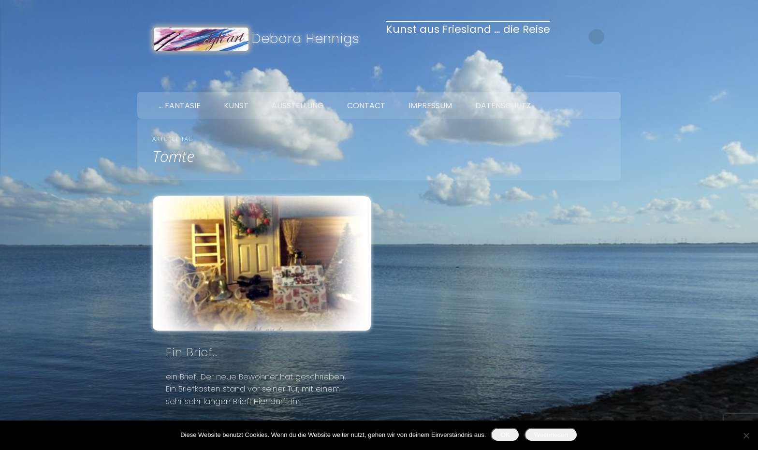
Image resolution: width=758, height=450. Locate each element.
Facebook (569, 81)
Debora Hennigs (306, 38)
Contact (366, 105)
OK (505, 434)
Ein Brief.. (192, 352)
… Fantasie (180, 105)
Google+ (610, 81)
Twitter (590, 81)
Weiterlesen (551, 434)
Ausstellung (298, 105)
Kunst (236, 105)
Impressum (430, 105)
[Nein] (746, 435)
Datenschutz (503, 105)
